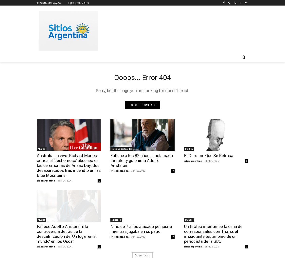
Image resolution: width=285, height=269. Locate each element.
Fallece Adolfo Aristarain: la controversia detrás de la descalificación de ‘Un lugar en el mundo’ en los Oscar (67, 235)
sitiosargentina (46, 181)
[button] (243, 57)
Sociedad (116, 221)
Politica (189, 150)
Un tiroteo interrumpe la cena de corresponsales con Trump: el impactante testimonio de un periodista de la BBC (213, 235)
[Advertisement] (172, 30)
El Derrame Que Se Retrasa (208, 156)
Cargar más (142, 256)
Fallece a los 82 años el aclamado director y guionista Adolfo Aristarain (141, 161)
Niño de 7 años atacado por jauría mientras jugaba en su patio (141, 230)
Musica (41, 221)
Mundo (41, 150)
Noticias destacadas (122, 150)
